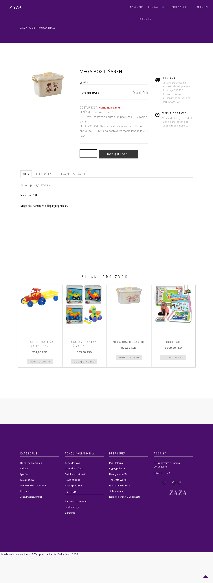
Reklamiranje (72, 507)
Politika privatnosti (75, 474)
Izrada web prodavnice (14, 554)
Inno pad (173, 342)
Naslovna (137, 7)
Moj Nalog (179, 7)
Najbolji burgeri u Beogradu (124, 496)
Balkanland (63, 554)
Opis (26, 174)
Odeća (24, 468)
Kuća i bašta (27, 479)
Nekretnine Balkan (119, 485)
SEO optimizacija (42, 554)
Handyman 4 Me (118, 474)
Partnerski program (76, 501)
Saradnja (70, 512)
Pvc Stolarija (116, 463)
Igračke (145, 19)
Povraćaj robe (72, 479)
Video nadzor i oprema (33, 485)
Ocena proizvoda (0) (71, 174)
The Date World (117, 479)
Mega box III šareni (128, 342)
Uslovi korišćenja (74, 468)
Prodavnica (157, 7)
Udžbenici (25, 491)
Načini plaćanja (73, 485)
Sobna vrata (116, 491)
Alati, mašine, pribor (31, 496)
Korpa (203, 7)
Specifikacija (43, 174)
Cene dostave (72, 463)
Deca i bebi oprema (31, 463)
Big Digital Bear (117, 468)
